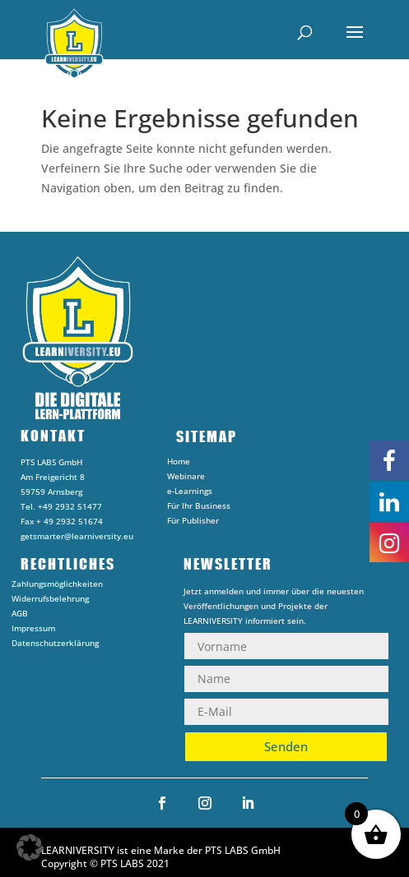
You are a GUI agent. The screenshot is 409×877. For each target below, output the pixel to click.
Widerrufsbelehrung (50, 601)
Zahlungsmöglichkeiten (57, 586)
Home (178, 463)
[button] (29, 847)
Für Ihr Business (198, 508)
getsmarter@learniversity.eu (77, 536)
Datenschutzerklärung (55, 645)
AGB (20, 615)
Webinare (186, 478)
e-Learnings (189, 493)
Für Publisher (193, 522)
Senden (286, 746)
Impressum (33, 630)
